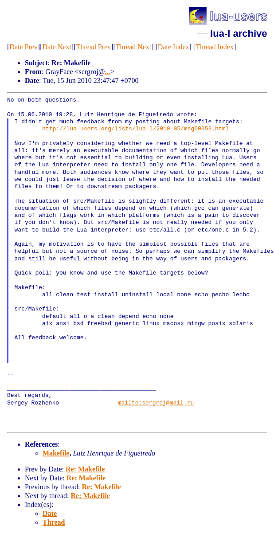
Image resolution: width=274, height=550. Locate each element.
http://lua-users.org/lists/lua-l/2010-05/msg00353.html (135, 129)
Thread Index (215, 47)
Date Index (173, 47)
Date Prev (23, 47)
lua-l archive (238, 33)
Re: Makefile (85, 469)
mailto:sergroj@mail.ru (156, 403)
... (107, 71)
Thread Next (133, 47)
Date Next (57, 47)
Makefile (56, 453)
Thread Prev (93, 47)
